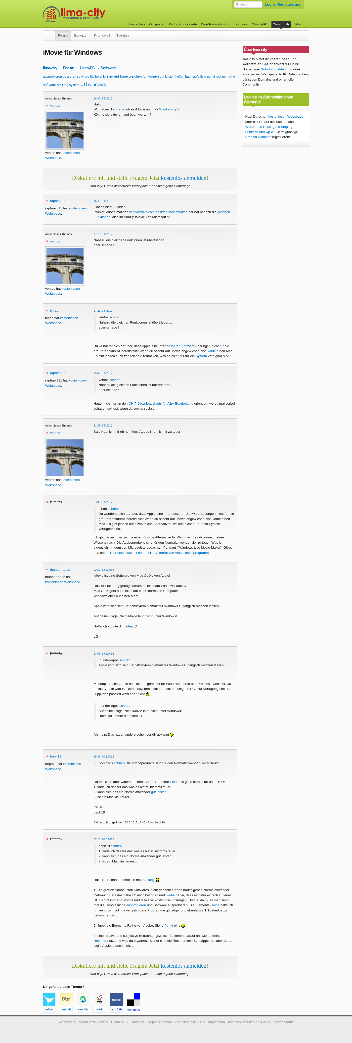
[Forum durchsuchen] (248, 4)
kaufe (195, 76)
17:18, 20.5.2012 (104, 839)
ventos (55, 105)
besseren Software (181, 346)
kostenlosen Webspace (62, 582)
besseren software (76, 76)
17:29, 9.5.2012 (103, 310)
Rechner (100, 941)
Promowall (102, 35)
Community (281, 24)
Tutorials (122, 35)
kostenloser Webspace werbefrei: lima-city (92, 14)
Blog (202, 1022)
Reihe (215, 905)
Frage (119, 109)
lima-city (50, 68)
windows (97, 84)
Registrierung (289, 4)
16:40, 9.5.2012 (103, 98)
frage (124, 76)
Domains (241, 24)
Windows (166, 109)
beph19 (55, 756)
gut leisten (167, 76)
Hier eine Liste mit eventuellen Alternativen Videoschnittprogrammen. (161, 553)
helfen (180, 76)
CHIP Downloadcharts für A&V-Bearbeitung (161, 403)
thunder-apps (60, 569)
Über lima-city (185, 1022)
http (188, 76)
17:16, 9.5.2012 (103, 234)
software (49, 85)
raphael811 (58, 201)
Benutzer (81, 35)
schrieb (114, 317)
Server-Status (283, 1022)
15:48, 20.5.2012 (104, 756)
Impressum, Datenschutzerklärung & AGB (239, 1022)
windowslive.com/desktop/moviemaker (157, 212)
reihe (231, 76)
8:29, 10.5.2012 (103, 502)
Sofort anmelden (273, 69)
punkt (211, 76)
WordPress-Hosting (215, 24)
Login (270, 4)
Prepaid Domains (258, 137)
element (113, 76)
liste (203, 76)
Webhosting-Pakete (182, 24)
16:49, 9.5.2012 (103, 200)
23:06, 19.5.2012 (104, 653)
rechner (221, 76)
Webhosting (67, 1022)
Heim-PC (87, 68)
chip (103, 76)
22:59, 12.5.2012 (104, 569)
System (201, 356)
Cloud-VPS (260, 24)
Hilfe (297, 24)
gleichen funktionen (144, 76)
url (83, 84)
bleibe (94, 76)
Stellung (148, 880)
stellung (62, 85)
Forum (63, 35)
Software (108, 68)
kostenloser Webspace (146, 24)
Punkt (168, 925)
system (74, 85)
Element (176, 782)
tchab (54, 310)
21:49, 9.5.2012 (103, 425)
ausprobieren (52, 76)
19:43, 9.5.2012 (103, 373)
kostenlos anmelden (183, 178)
